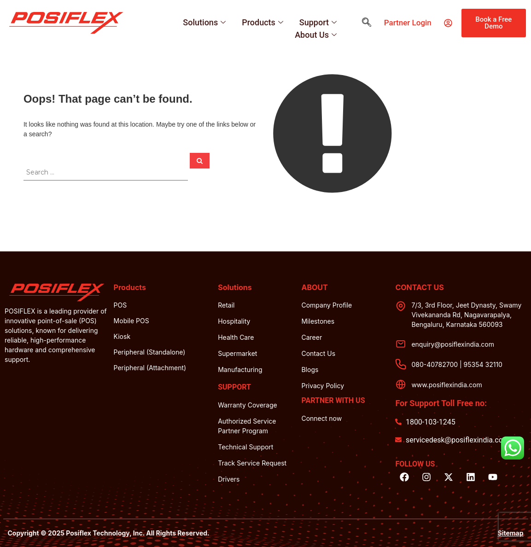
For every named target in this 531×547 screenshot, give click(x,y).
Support (319, 22)
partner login (408, 22)
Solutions (205, 22)
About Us (317, 35)
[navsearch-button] (366, 23)
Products (264, 22)
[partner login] (448, 23)
